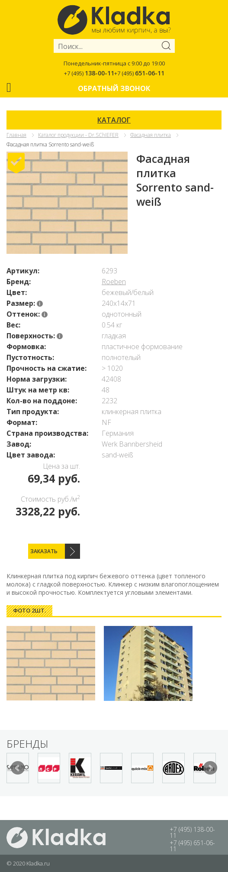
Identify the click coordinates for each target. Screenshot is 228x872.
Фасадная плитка (150, 135)
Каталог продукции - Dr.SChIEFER (78, 135)
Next (210, 768)
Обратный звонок (114, 88)
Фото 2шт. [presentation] (29, 610)
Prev (18, 768)
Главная (16, 135)
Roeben (114, 281)
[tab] (29, 610)
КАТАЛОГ (114, 120)
